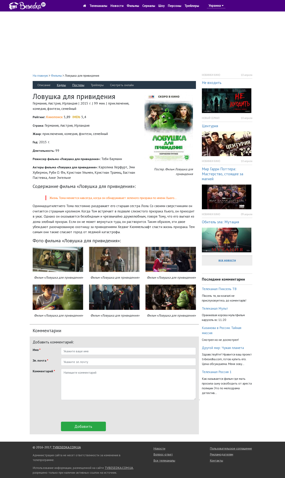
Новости (117, 6)
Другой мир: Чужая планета (223, 347)
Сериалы (148, 6)
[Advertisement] (142, 42)
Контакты (216, 460)
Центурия (210, 125)
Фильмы (133, 6)
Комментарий (44, 371)
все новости (227, 260)
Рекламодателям (221, 454)
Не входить (211, 82)
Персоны (174, 6)
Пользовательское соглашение (231, 448)
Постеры (78, 85)
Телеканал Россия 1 (217, 372)
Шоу (161, 6)
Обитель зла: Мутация (220, 221)
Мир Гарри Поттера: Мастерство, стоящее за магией (222, 173)
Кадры (61, 85)
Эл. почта (40, 360)
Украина (216, 5)
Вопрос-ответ (163, 454)
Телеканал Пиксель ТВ (219, 289)
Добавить (83, 426)
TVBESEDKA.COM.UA (66, 447)
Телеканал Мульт (215, 308)
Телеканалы (98, 6)
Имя (37, 350)
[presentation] (91, 411)
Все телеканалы (164, 460)
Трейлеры (191, 6)
